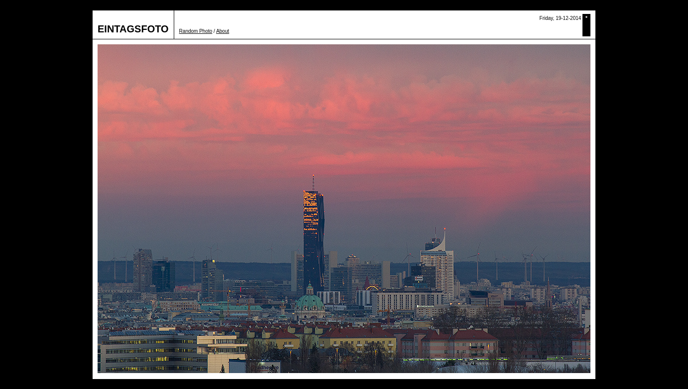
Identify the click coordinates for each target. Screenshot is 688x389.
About (222, 31)
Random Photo (196, 31)
